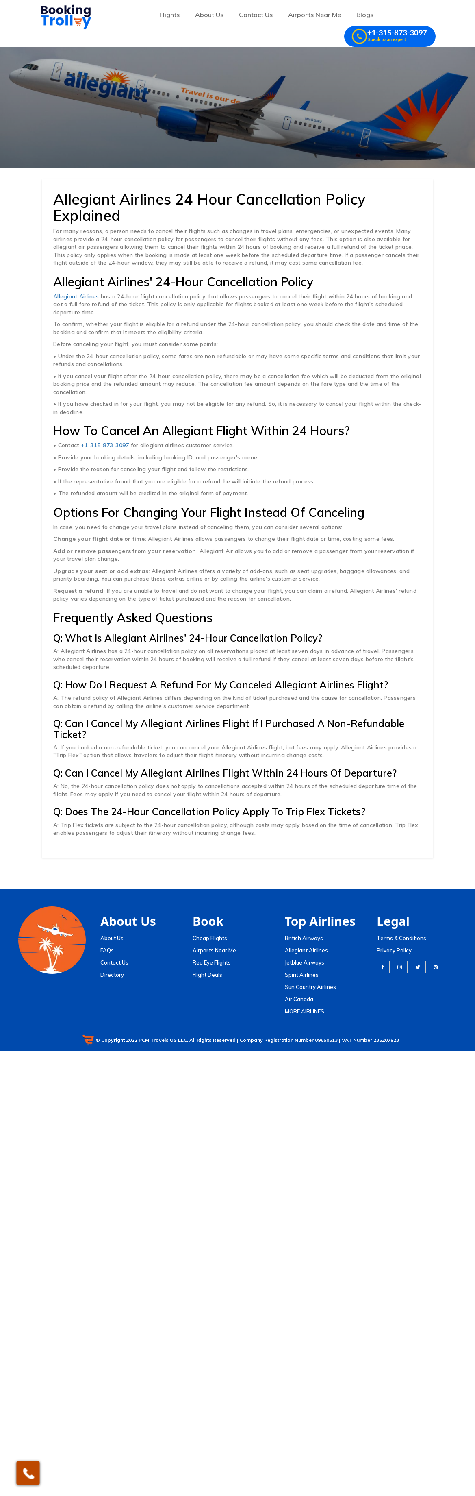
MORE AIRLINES (304, 1011)
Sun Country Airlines (310, 987)
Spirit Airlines (302, 974)
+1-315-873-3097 (105, 445)
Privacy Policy (394, 950)
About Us (209, 15)
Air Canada (299, 999)
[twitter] (418, 967)
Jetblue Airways (304, 962)
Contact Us (256, 15)
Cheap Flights (210, 938)
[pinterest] (435, 967)
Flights (169, 15)
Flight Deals (207, 974)
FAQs (107, 950)
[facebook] (383, 967)
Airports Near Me (314, 15)
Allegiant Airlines (76, 296)
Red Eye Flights (212, 962)
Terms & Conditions (401, 938)
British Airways (304, 938)
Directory (112, 974)
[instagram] (400, 967)
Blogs (364, 15)
